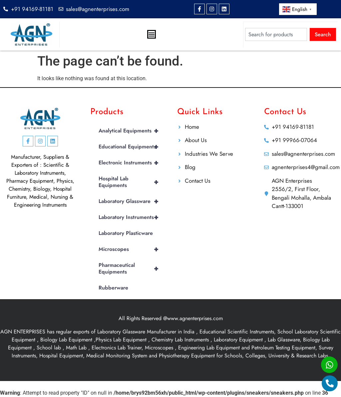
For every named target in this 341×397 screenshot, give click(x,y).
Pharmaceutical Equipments (131, 268)
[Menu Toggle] (151, 34)
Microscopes (131, 249)
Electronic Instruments (131, 163)
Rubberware (113, 288)
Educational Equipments (131, 147)
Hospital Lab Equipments (131, 182)
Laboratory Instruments (131, 217)
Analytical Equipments (131, 131)
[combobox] (276, 34)
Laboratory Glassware (131, 201)
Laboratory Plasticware (126, 233)
